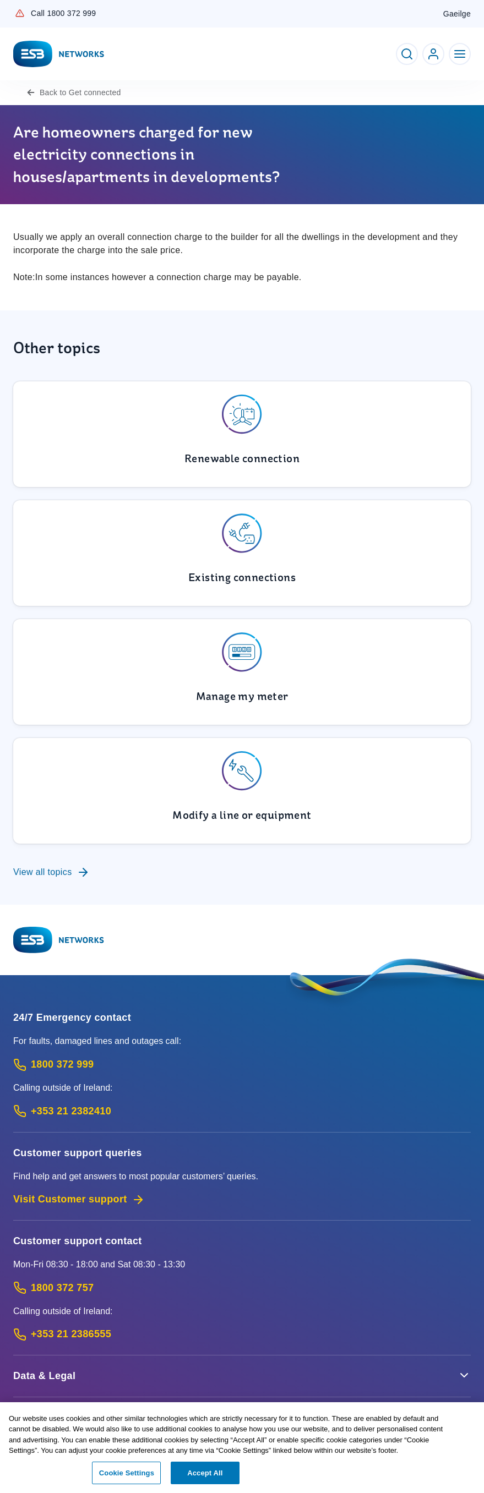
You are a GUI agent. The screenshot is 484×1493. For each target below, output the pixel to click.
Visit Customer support (79, 1199)
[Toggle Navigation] (460, 54)
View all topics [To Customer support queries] (51, 872)
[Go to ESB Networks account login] (433, 54)
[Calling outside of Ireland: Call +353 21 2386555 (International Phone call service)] (242, 1334)
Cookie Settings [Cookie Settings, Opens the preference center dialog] (126, 1477)
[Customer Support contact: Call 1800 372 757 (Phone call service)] (242, 1288)
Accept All (204, 1477)
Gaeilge (457, 13)
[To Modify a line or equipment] (242, 791)
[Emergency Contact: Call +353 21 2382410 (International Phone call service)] (242, 1111)
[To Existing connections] (242, 553)
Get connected (80, 92)
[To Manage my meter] (242, 672)
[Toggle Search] (407, 54)
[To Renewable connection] (242, 434)
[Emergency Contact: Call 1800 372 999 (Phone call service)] (242, 1064)
